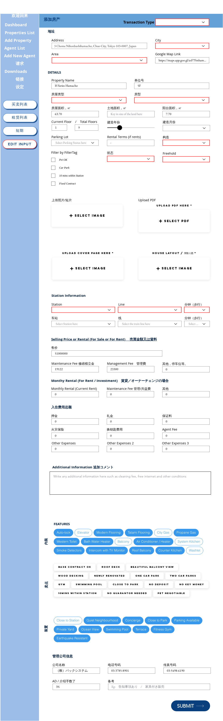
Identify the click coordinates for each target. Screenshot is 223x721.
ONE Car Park (147, 575)
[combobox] (99, 46)
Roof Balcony (141, 550)
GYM (61, 584)
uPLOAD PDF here (173, 205)
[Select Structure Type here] (186, 143)
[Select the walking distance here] (197, 310)
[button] (87, 215)
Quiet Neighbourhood (102, 620)
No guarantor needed (127, 593)
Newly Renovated (109, 575)
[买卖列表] (20, 104)
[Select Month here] (186, 128)
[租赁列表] (20, 117)
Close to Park (125, 584)
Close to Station (67, 620)
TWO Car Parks (183, 575)
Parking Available (186, 620)
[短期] (20, 130)
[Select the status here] (130, 159)
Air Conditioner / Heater (153, 541)
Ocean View (90, 629)
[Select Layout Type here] (171, 100)
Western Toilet (66, 541)
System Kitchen (188, 541)
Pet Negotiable (171, 593)
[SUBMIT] (190, 705)
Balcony (123, 541)
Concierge (133, 620)
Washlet (194, 550)
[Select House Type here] (88, 100)
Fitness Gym (162, 629)
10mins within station (77, 593)
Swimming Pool (88, 584)
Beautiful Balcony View (152, 566)
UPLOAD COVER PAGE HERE (86, 253)
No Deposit (159, 584)
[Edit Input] (19, 144)
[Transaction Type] (182, 22)
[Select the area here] (99, 60)
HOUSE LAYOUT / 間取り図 (172, 253)
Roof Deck (110, 566)
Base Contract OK (74, 566)
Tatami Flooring (139, 532)
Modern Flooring (108, 532)
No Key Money (191, 584)
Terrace (140, 629)
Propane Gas (186, 532)
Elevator (83, 532)
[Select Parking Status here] (75, 143)
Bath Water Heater (97, 541)
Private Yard (65, 629)
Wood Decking (71, 575)
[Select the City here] (182, 46)
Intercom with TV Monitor (107, 550)
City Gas (163, 532)
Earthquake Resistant (71, 638)
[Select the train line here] (150, 310)
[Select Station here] (83, 310)
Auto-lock (63, 532)
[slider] (119, 127)
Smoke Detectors (69, 550)
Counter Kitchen (170, 550)
